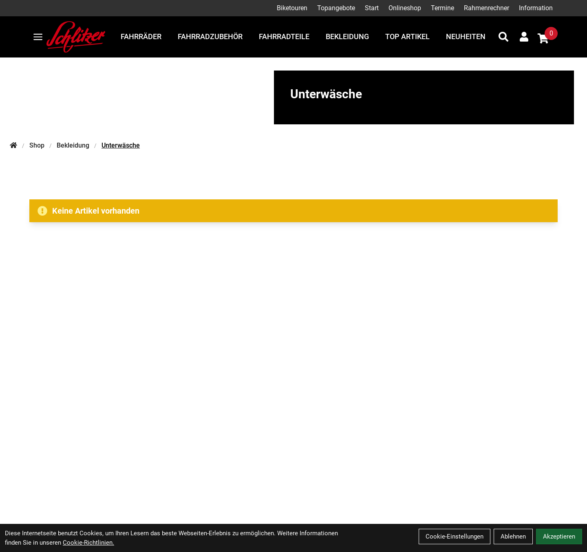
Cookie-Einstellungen (454, 536)
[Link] (38, 37)
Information (536, 8)
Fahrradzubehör (210, 36)
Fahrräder (141, 36)
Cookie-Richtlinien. (88, 542)
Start (372, 8)
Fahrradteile (284, 36)
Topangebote (336, 8)
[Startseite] (13, 145)
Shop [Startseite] (36, 145)
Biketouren (292, 8)
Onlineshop (404, 8)
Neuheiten (465, 36)
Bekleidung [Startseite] (73, 145)
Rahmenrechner (486, 8)
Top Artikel (407, 36)
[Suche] (503, 36)
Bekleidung (347, 36)
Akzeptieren (559, 536)
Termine (442, 8)
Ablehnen (513, 536)
